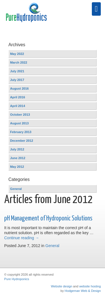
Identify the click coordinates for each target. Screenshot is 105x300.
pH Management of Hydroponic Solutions (48, 218)
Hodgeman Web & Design (83, 290)
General (52, 245)
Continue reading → (21, 238)
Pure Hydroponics (16, 279)
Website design (61, 286)
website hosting (90, 286)
